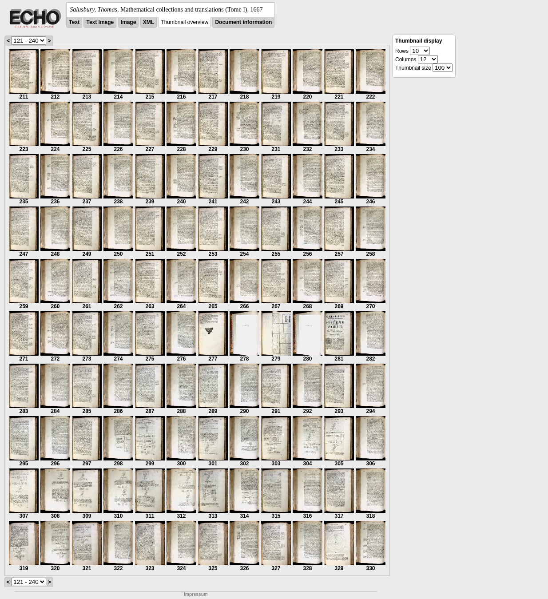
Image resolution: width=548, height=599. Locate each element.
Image (128, 22)
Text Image (100, 22)
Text (74, 22)
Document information (243, 22)
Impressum (195, 594)
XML (148, 22)
